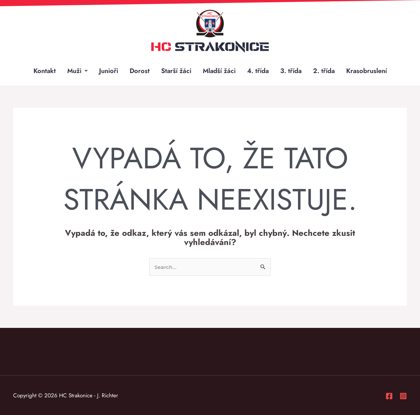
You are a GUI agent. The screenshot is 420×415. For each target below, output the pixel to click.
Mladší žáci (219, 70)
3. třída (291, 70)
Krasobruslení (366, 70)
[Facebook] (389, 396)
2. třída (324, 70)
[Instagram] (403, 396)
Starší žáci (176, 70)
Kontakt (44, 70)
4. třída (258, 70)
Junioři (108, 70)
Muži (77, 70)
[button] (77, 70)
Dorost (140, 70)
